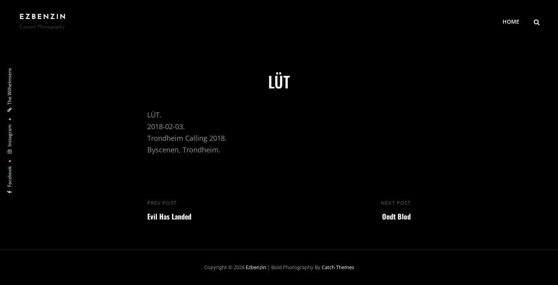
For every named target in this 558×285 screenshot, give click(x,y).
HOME (511, 21)
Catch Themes (338, 267)
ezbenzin (43, 17)
